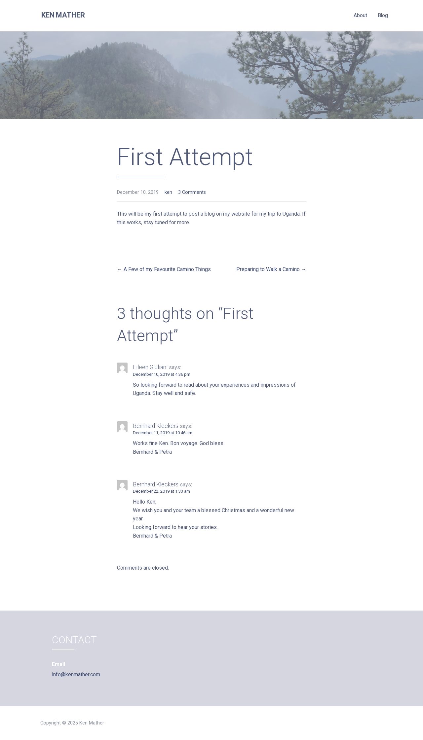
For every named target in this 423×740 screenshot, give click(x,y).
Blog (383, 15)
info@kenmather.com (76, 674)
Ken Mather (63, 15)
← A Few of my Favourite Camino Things (164, 269)
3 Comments (192, 192)
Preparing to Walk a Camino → (271, 269)
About (360, 15)
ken (168, 192)
